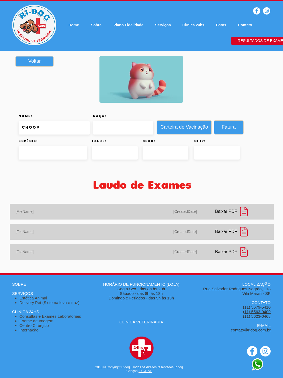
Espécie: (28, 141)
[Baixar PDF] (233, 211)
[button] (184, 127)
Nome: (26, 116)
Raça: (99, 116)
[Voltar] (34, 61)
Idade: (99, 141)
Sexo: (149, 141)
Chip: (200, 141)
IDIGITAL (145, 371)
